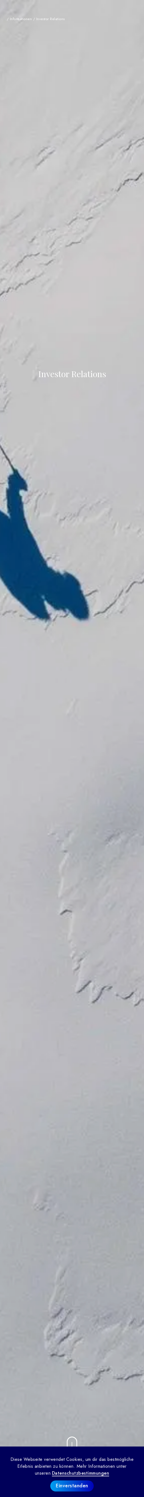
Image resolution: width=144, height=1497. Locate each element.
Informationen (21, 19)
